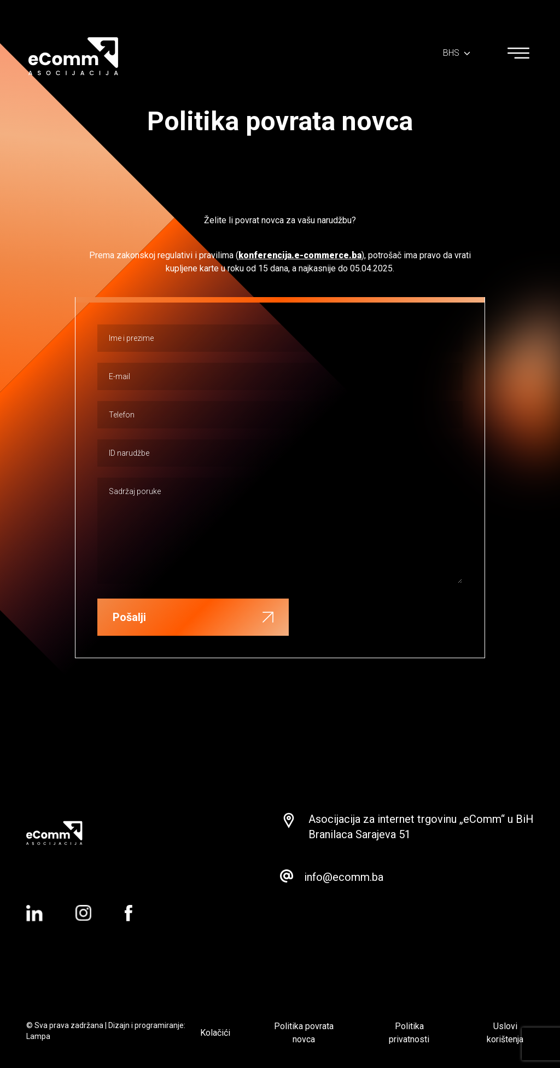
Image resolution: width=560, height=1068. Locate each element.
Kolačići (215, 1033)
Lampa (38, 1036)
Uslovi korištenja (505, 1032)
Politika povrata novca (304, 1032)
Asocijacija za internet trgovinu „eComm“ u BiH (421, 819)
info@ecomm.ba (343, 877)
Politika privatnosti (409, 1032)
